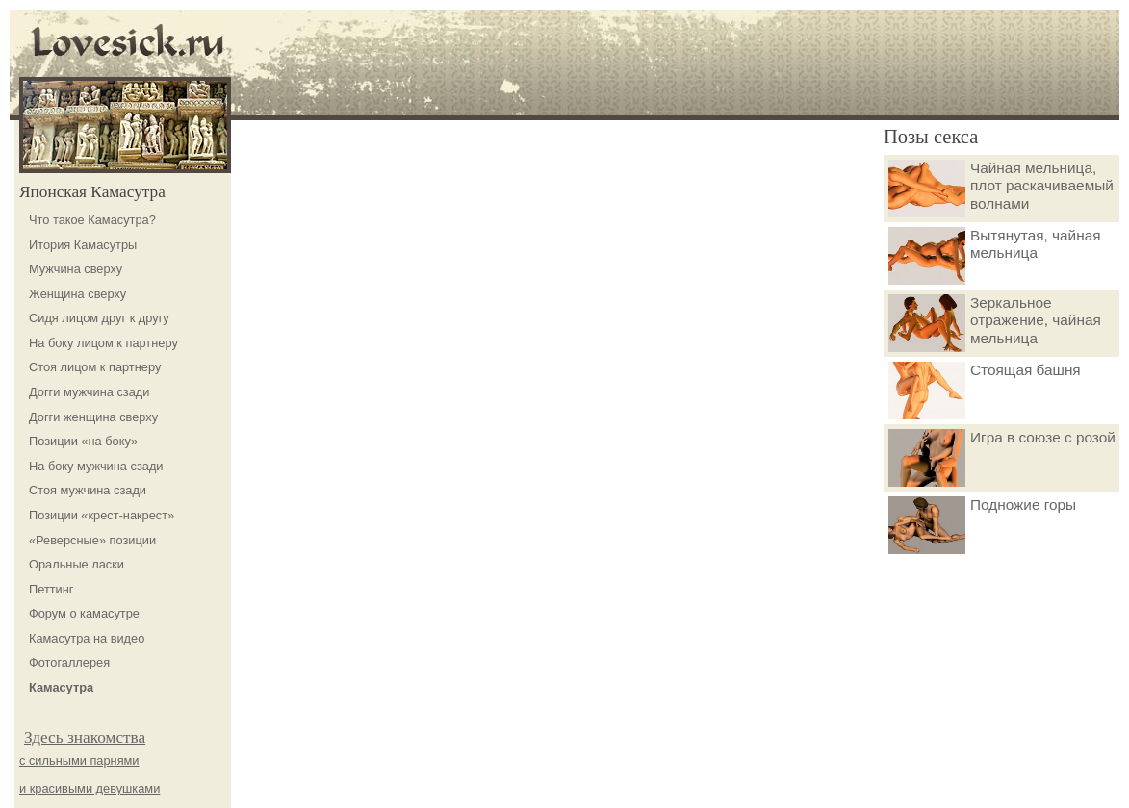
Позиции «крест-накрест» (101, 515)
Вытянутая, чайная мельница (994, 256)
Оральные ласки (76, 564)
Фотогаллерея (69, 662)
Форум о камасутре (84, 613)
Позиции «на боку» (83, 441)
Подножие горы (982, 525)
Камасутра (61, 687)
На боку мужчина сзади (96, 466)
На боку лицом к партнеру (103, 343)
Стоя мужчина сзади (87, 490)
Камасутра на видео (86, 638)
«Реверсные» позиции (92, 540)
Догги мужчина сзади (89, 392)
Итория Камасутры (83, 245)
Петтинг (51, 589)
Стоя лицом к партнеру (95, 367)
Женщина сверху (77, 294)
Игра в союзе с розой (1002, 458)
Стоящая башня (984, 390)
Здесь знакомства (84, 737)
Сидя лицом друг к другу (99, 318)
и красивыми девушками (89, 788)
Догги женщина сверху (93, 417)
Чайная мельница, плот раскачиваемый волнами (1001, 188)
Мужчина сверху (75, 269)
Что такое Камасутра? (92, 220)
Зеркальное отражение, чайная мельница (994, 323)
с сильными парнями (79, 760)
